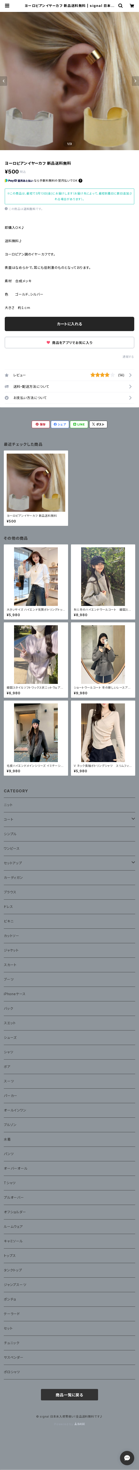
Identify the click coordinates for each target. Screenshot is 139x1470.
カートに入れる (69, 324)
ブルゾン (10, 1125)
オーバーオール (16, 1168)
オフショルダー (15, 1212)
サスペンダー (14, 1357)
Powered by (69, 1424)
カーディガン (13, 878)
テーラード (12, 1314)
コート (8, 819)
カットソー (11, 936)
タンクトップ (13, 1270)
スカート (10, 965)
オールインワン (15, 1110)
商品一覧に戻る (69, 1395)
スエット (10, 1023)
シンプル (10, 834)
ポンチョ (10, 1299)
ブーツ (9, 979)
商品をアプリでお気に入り (69, 343)
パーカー (10, 1096)
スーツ (9, 1081)
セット (8, 1328)
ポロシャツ (12, 1372)
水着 (7, 1139)
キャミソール (13, 1241)
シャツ (8, 1052)
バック (8, 1008)
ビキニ (9, 921)
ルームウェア (13, 1226)
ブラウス (10, 892)
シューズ (10, 1037)
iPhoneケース (15, 994)
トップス (10, 1256)
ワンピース (12, 848)
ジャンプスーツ (15, 1285)
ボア (7, 1067)
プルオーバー (14, 1197)
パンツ (9, 1154)
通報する (128, 357)
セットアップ (13, 863)
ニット (8, 805)
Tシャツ (10, 1183)
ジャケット (11, 950)
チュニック (12, 1343)
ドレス (8, 907)
